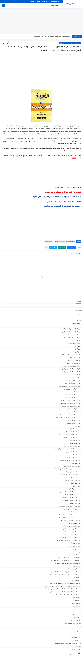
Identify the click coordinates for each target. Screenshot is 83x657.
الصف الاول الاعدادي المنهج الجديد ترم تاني (70, 409)
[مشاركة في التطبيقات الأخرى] (46, 247)
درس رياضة (71, 4)
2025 (79, 314)
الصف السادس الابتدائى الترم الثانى (72, 531)
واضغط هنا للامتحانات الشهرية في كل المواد (62, 206)
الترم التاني (78, 346)
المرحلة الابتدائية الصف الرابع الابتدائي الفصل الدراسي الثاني (65, 560)
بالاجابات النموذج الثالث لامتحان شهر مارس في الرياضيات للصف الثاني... (52, 36)
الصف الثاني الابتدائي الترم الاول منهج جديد (70, 457)
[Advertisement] (41, 21)
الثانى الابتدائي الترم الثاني (74, 363)
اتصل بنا (32, 1)
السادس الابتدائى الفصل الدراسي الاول (71, 377)
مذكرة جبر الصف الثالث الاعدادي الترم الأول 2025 (68, 643)
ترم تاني (79, 629)
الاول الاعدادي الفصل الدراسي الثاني (71, 331)
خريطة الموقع (45, 1)
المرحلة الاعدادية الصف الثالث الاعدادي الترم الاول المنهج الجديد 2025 (63, 586)
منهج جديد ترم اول (76, 649)
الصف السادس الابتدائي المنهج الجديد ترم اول (69, 537)
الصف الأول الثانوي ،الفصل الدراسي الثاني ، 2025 (68, 417)
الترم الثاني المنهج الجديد (74, 351)
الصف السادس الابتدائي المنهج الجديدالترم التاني (68, 540)
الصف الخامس (77, 486)
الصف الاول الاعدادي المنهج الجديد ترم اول (70, 406)
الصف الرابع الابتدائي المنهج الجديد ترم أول (70, 520)
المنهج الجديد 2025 (76, 614)
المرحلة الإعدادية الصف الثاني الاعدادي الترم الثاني (68, 594)
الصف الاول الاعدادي (75, 391)
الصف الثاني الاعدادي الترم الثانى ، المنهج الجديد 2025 (67, 469)
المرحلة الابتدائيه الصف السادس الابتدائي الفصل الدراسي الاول (65, 574)
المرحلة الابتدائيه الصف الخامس (73, 569)
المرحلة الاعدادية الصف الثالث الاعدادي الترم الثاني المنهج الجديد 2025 (63, 589)
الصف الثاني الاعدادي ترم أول (73, 471)
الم (80, 551)
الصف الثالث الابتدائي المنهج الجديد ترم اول (70, 437)
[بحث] (3, 5)
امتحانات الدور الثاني (75, 617)
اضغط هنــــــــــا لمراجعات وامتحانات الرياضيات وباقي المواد (56, 197)
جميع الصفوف (77, 631)
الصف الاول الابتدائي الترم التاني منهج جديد (70, 386)
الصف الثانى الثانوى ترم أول (74, 483)
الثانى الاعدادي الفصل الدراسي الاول (71, 366)
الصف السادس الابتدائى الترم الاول (72, 529)
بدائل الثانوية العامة (76, 620)
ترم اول (79, 626)
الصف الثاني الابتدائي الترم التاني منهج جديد (70, 460)
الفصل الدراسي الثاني (75, 549)
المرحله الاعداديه (76, 606)
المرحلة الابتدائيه (77, 566)
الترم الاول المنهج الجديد (74, 343)
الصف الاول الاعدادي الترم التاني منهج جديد (70, 394)
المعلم (79, 609)
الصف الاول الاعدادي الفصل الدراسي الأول (70, 400)
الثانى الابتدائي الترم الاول (74, 360)
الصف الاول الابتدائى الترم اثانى (73, 380)
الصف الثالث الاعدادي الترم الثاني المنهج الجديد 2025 (67, 449)
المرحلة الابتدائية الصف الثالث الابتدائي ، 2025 (69, 557)
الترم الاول (78, 340)
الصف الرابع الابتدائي (75, 503)
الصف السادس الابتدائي (75, 523)
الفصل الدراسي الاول (75, 546)
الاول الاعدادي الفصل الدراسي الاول (71, 329)
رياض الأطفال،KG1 (76, 637)
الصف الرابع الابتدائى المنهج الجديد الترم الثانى (69, 517)
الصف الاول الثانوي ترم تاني (74, 423)
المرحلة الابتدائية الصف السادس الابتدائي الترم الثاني (67, 563)
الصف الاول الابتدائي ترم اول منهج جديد (71, 389)
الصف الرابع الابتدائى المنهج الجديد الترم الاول (70, 43)
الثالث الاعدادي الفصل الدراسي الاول (71, 354)
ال (80, 326)
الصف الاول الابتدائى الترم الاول (73, 383)
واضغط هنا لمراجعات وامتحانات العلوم (64, 202)
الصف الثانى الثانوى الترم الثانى (73, 480)
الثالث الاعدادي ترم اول (75, 357)
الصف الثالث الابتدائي (75, 429)
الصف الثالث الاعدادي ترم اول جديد (72, 451)
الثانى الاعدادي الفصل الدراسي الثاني (71, 371)
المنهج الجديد (77, 611)
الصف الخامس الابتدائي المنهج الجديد (71, 497)
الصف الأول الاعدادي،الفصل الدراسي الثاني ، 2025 (68, 414)
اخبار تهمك (78, 320)
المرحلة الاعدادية (76, 580)
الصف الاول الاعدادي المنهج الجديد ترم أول (70, 403)
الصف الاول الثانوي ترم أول (74, 420)
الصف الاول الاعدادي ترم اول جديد (72, 411)
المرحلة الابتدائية (55, 5)
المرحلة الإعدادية (76, 577)
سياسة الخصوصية (55, 1)
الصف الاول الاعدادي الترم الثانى (72, 397)
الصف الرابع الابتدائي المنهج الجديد (72, 511)
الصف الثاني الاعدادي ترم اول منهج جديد (70, 474)
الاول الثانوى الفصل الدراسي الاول (72, 334)
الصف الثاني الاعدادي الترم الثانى (72, 466)
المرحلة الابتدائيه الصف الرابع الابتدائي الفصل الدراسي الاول (65, 571)
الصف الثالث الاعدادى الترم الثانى (72, 446)
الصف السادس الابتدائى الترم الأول (72, 526)
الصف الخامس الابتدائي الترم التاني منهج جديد (69, 491)
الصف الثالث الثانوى (76, 454)
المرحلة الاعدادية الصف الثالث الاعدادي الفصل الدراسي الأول (65, 591)
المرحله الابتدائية (77, 600)
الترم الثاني (78, 349)
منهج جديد (78, 646)
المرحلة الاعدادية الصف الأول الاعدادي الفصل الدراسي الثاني (65, 583)
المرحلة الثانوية (77, 597)
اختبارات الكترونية (76, 323)
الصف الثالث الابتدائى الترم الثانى (72, 431)
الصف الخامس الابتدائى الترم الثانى (72, 494)
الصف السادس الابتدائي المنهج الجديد (71, 534)
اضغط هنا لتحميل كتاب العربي (68, 188)
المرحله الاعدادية (76, 603)
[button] (71, 247)
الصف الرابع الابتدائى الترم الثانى (72, 509)
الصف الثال (78, 426)
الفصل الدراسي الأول (75, 543)
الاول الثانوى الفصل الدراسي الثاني (72, 337)
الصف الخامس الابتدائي (75, 489)
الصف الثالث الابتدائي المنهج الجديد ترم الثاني (69, 434)
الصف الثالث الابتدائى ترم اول (73, 440)
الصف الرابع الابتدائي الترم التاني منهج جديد (70, 506)
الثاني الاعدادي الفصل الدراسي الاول (71, 369)
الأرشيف (38, 1)
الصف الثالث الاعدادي (75, 443)
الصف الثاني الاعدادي (75, 463)
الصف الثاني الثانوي (76, 477)
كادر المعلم (78, 640)
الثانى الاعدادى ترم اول (75, 374)
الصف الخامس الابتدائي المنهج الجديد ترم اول (69, 500)
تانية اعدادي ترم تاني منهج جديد (73, 623)
